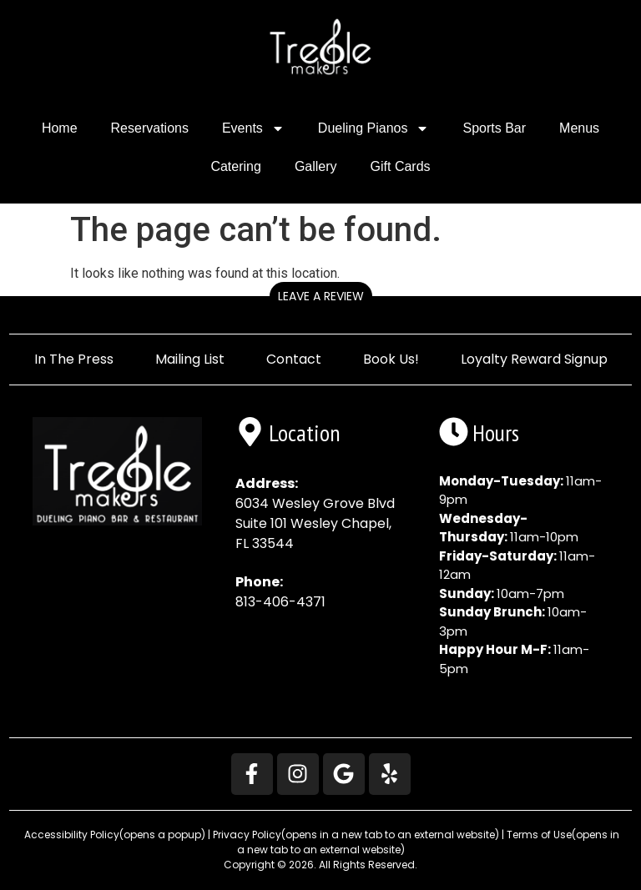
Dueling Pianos (374, 128)
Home (60, 128)
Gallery (316, 166)
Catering (235, 166)
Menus (579, 128)
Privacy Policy (356, 834)
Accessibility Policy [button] (113, 834)
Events (253, 128)
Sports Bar (494, 128)
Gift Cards (401, 166)
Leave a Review (321, 296)
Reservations (150, 128)
